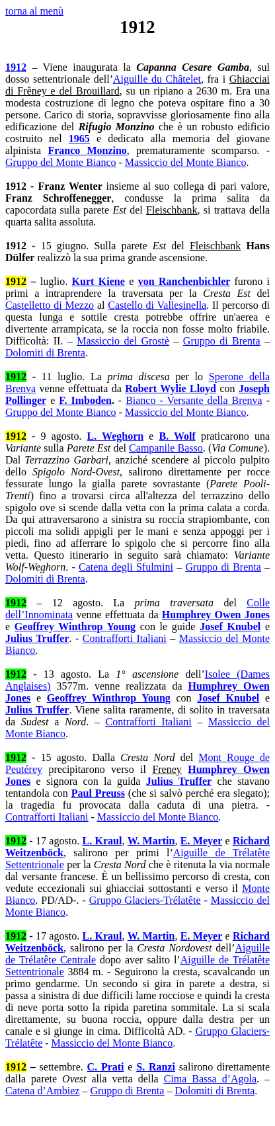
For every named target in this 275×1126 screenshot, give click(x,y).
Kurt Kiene (98, 281)
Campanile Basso (166, 448)
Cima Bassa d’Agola (210, 1078)
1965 (79, 138)
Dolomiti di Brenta (45, 352)
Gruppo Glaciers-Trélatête (145, 900)
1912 (15, 67)
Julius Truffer (37, 638)
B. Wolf (177, 436)
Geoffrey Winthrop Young (75, 626)
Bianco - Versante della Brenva (194, 400)
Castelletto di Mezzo (49, 305)
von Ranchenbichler (184, 281)
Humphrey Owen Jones (216, 614)
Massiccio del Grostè (123, 340)
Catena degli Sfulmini (126, 567)
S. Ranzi (155, 1066)
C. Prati (105, 1066)
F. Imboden (85, 400)
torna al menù (34, 11)
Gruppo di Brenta (221, 340)
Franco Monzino (87, 150)
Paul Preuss (98, 793)
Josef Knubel (230, 626)
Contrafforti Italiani (125, 638)
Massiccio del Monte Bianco (186, 162)
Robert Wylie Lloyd (170, 388)
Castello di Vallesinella (157, 305)
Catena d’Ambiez (42, 1090)
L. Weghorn (115, 436)
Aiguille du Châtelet (157, 79)
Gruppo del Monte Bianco (60, 162)
